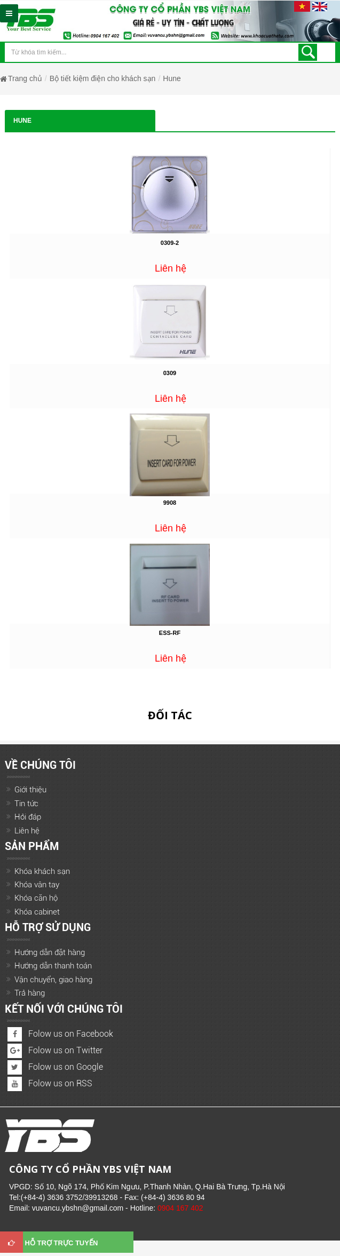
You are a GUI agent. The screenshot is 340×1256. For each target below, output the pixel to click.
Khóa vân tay (36, 884)
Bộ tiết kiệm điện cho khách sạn (103, 78)
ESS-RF (169, 633)
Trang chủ (25, 78)
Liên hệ (26, 831)
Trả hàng (29, 993)
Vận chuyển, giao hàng (53, 979)
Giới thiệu (30, 789)
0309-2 (170, 243)
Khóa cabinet (37, 912)
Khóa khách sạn (42, 871)
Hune (171, 78)
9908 (169, 502)
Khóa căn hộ (36, 898)
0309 (169, 373)
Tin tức (26, 803)
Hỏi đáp (27, 817)
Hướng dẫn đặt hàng (49, 952)
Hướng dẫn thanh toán (53, 966)
